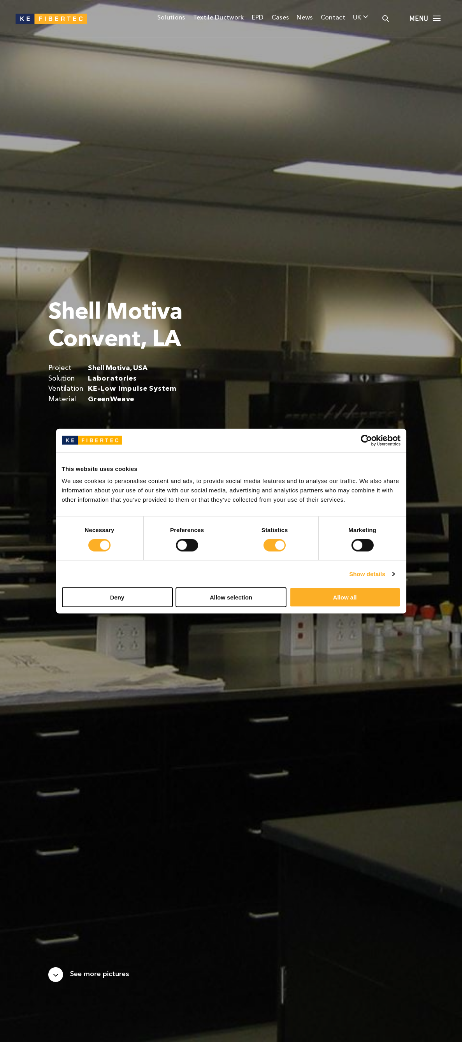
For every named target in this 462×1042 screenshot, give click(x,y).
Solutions (171, 18)
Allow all (345, 597)
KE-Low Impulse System (132, 389)
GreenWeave (111, 399)
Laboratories (112, 379)
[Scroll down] (88, 974)
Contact (333, 18)
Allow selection (231, 597)
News (305, 18)
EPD (258, 18)
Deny (117, 597)
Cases (280, 18)
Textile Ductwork (218, 18)
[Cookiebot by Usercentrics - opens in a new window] (366, 440)
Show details (367, 573)
